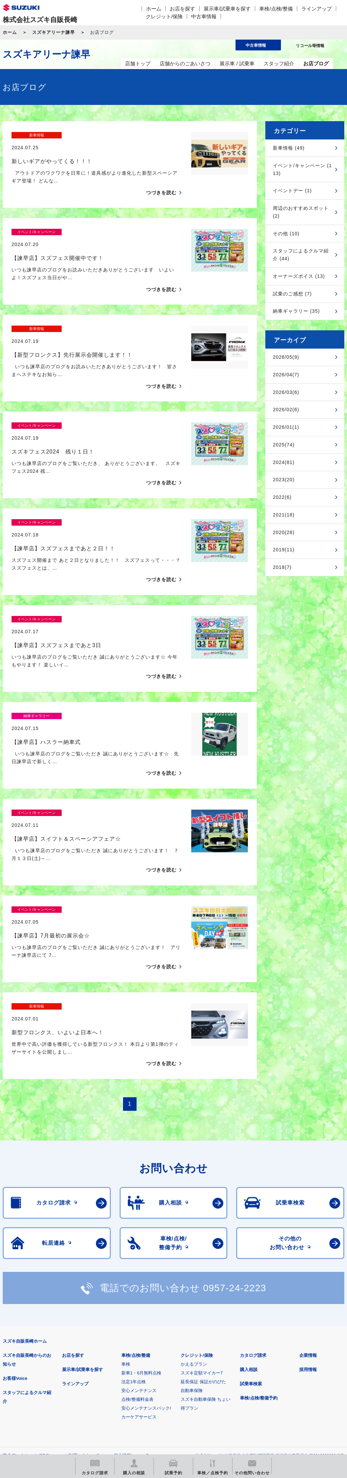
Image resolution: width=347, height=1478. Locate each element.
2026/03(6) (286, 392)
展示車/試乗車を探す (227, 8)
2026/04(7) (286, 374)
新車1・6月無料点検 (141, 1254)
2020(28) (283, 532)
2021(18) (283, 514)
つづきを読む (161, 180)
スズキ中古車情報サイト (38, 1405)
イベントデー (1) (292, 190)
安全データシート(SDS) (26, 1337)
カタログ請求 (253, 1237)
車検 (125, 1246)
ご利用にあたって (81, 1337)
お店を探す (182, 8)
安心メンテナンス (139, 1272)
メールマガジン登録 (207, 1370)
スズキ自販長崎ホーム (25, 1223)
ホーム (153, 8)
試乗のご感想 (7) (292, 293)
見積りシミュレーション (122, 1370)
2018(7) (282, 567)
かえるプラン (194, 1246)
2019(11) (283, 549)
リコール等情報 (291, 1370)
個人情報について (131, 1337)
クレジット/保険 (164, 16)
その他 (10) (286, 233)
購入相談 (249, 1251)
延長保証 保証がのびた (203, 1263)
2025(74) (283, 444)
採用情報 (308, 1251)
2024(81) (283, 462)
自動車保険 (192, 1272)
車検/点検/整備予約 (259, 1279)
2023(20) (283, 479)
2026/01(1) (286, 427)
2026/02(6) (286, 409)
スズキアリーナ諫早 (53, 32)
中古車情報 (204, 16)
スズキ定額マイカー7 (202, 1254)
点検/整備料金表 (137, 1281)
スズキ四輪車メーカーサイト (38, 1370)
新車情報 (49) (289, 148)
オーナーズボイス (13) (299, 276)
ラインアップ (316, 8)
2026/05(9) (286, 357)
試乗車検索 (251, 1265)
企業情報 (308, 1237)
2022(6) (282, 497)
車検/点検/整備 (275, 8)
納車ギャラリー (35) (296, 311)
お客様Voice (15, 1260)
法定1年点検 (133, 1263)
